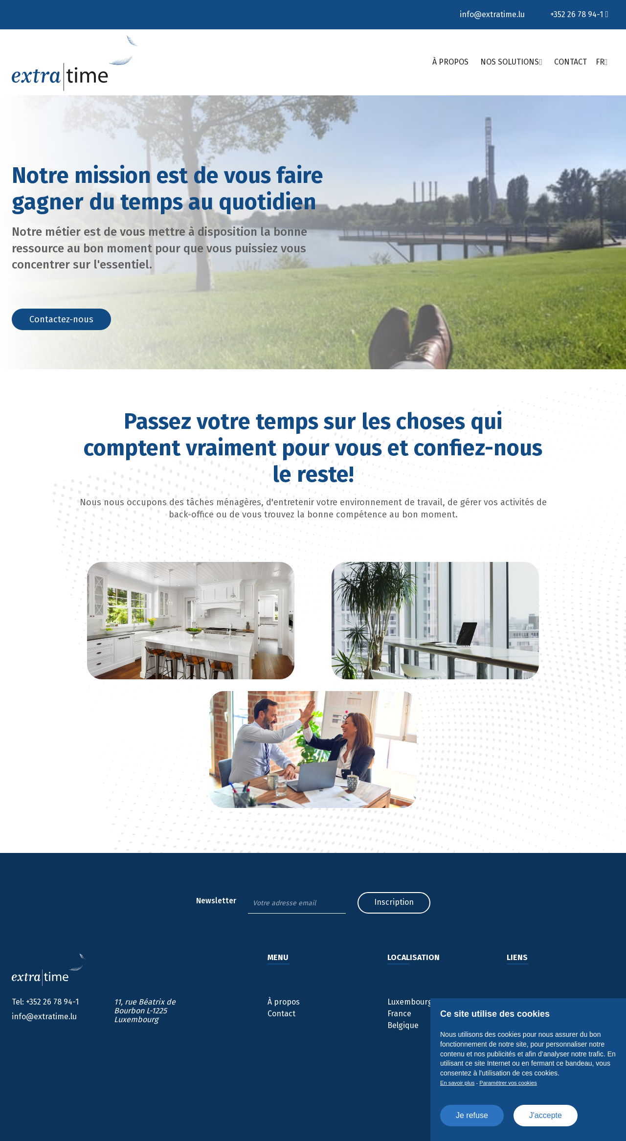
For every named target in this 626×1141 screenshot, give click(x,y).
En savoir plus (457, 1083)
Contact (570, 62)
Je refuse (472, 1115)
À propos (450, 62)
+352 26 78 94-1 (576, 15)
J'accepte (545, 1115)
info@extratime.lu (492, 15)
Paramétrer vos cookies (508, 1083)
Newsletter (216, 900)
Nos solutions (509, 62)
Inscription (394, 902)
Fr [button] (600, 62)
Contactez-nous (61, 319)
